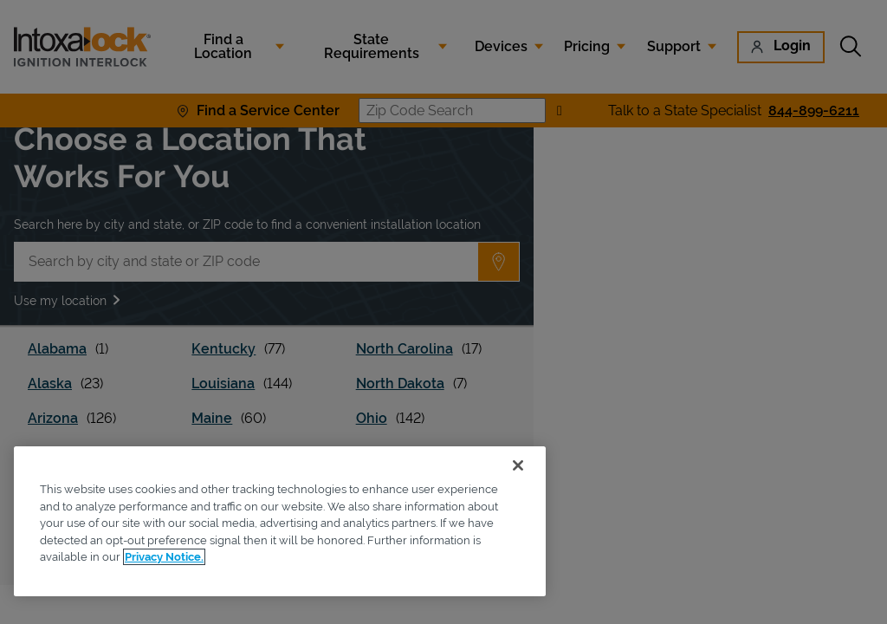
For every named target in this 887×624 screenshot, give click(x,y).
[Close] (518, 465)
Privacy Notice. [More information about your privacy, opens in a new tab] (164, 556)
